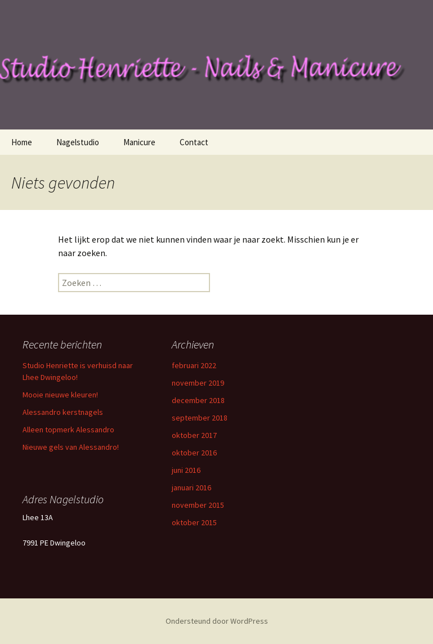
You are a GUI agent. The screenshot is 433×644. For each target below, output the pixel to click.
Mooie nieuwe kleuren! (60, 395)
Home (21, 142)
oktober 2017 (194, 435)
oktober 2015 (194, 522)
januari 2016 (191, 487)
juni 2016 (186, 470)
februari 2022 (194, 365)
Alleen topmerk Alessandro (68, 429)
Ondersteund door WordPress (217, 621)
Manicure (139, 142)
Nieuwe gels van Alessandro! (71, 447)
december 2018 (198, 400)
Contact (194, 142)
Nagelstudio (77, 142)
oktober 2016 (194, 453)
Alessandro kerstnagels (63, 412)
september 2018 (199, 418)
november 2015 (198, 505)
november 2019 (198, 383)
